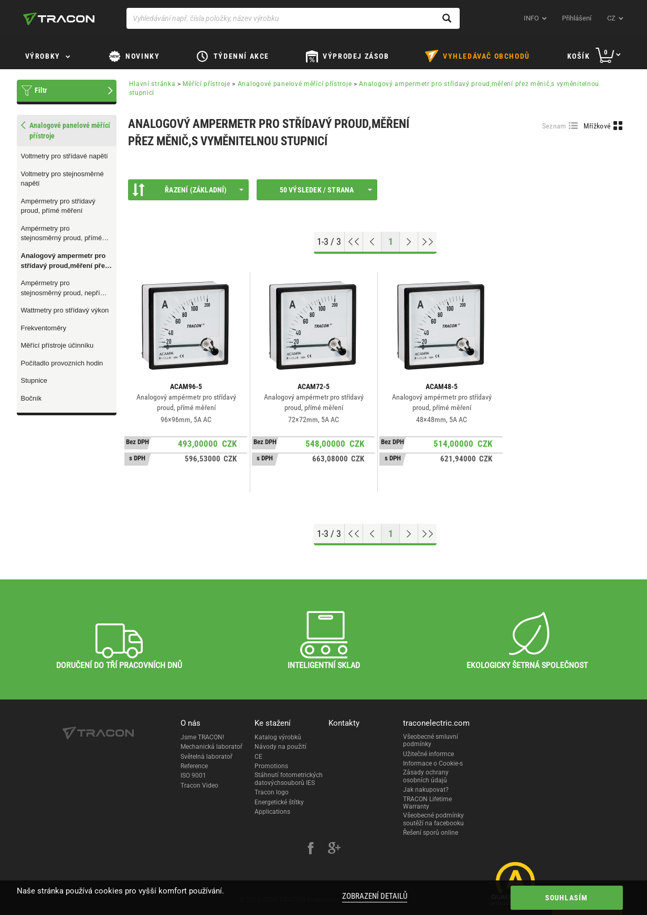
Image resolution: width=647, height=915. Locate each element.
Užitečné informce (428, 754)
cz (611, 18)
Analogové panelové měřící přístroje (295, 84)
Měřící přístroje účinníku (57, 345)
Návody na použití (280, 746)
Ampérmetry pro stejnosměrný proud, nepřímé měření (65, 288)
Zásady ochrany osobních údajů (426, 776)
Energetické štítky (279, 802)
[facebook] (311, 849)
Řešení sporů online (430, 832)
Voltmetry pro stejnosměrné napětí (62, 179)
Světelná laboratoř (206, 756)
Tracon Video (199, 785)
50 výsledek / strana (326, 190)
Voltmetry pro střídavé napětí (64, 156)
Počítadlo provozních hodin (62, 363)
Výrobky (42, 56)
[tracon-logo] (59, 19)
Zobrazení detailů (374, 896)
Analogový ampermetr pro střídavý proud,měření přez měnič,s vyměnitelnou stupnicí (65, 261)
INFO (531, 18)
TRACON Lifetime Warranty (427, 802)
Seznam (554, 126)
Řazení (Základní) (187, 190)
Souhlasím (566, 898)
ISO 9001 (193, 775)
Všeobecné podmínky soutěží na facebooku (433, 819)
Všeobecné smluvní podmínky (430, 740)
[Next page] (409, 242)
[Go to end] (427, 242)
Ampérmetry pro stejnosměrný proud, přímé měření (61, 233)
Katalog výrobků (277, 737)
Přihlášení (576, 18)
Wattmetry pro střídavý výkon (65, 310)
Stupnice (34, 380)
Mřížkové (597, 126)
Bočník (31, 398)
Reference (194, 766)
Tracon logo (271, 792)
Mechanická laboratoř (211, 746)
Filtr (41, 90)
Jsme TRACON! (202, 737)
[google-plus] (334, 849)
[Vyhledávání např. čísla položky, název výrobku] (293, 18)
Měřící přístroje (206, 84)
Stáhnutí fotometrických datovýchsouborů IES (288, 778)
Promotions (271, 766)
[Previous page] (372, 242)
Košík (578, 56)
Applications (272, 811)
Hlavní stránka (152, 84)
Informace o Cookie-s (433, 763)
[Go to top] (354, 242)
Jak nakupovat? (426, 789)
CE (258, 756)
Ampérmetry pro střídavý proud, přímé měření (58, 206)
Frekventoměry (44, 328)
